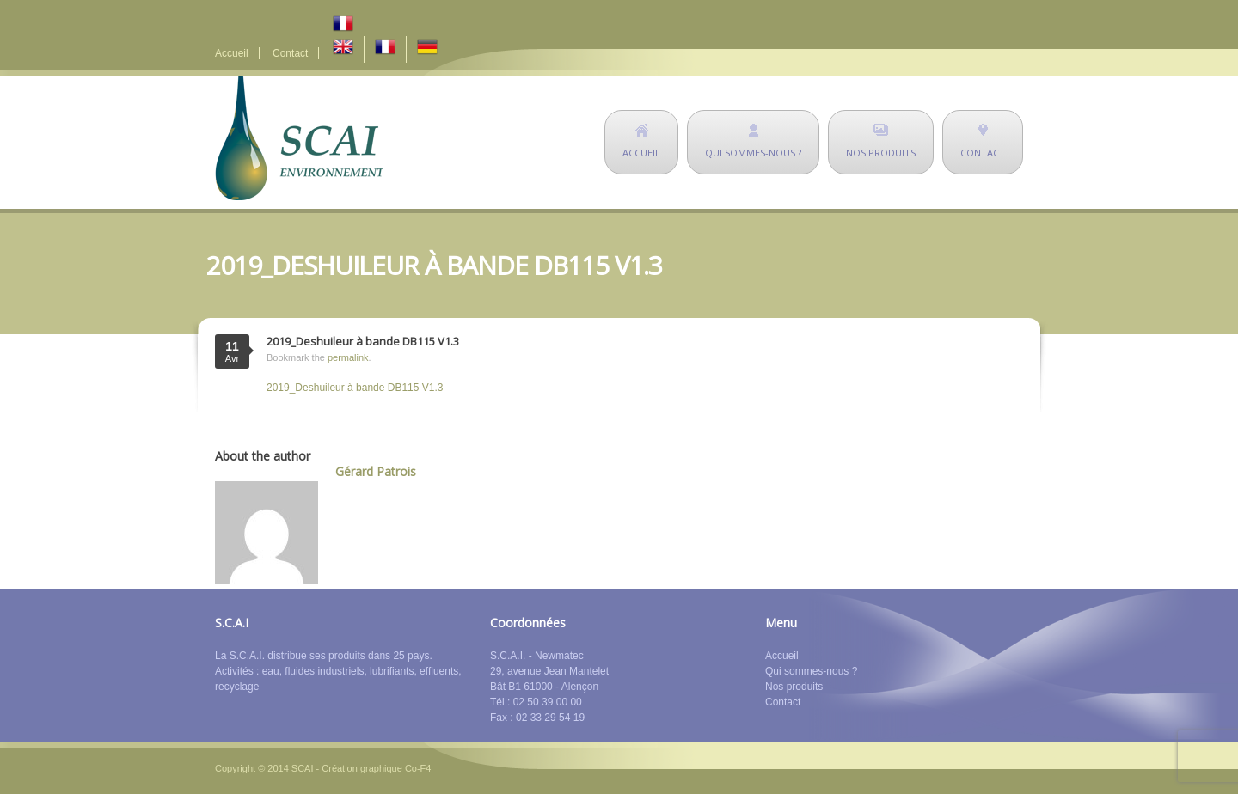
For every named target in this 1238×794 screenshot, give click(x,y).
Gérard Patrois (375, 471)
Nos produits (794, 687)
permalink (348, 357)
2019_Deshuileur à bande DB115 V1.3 (355, 388)
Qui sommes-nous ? (811, 671)
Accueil (231, 53)
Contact (290, 53)
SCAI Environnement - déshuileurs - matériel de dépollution (299, 138)
